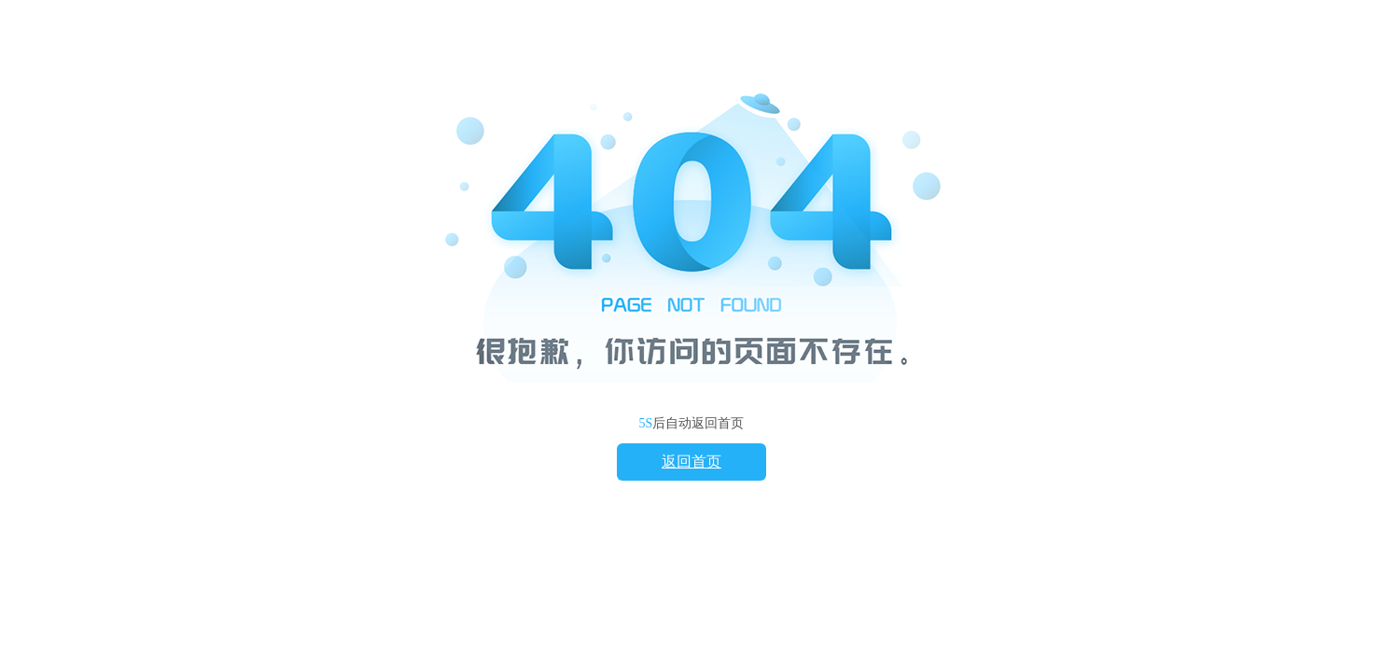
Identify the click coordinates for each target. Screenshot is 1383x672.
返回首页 (691, 461)
